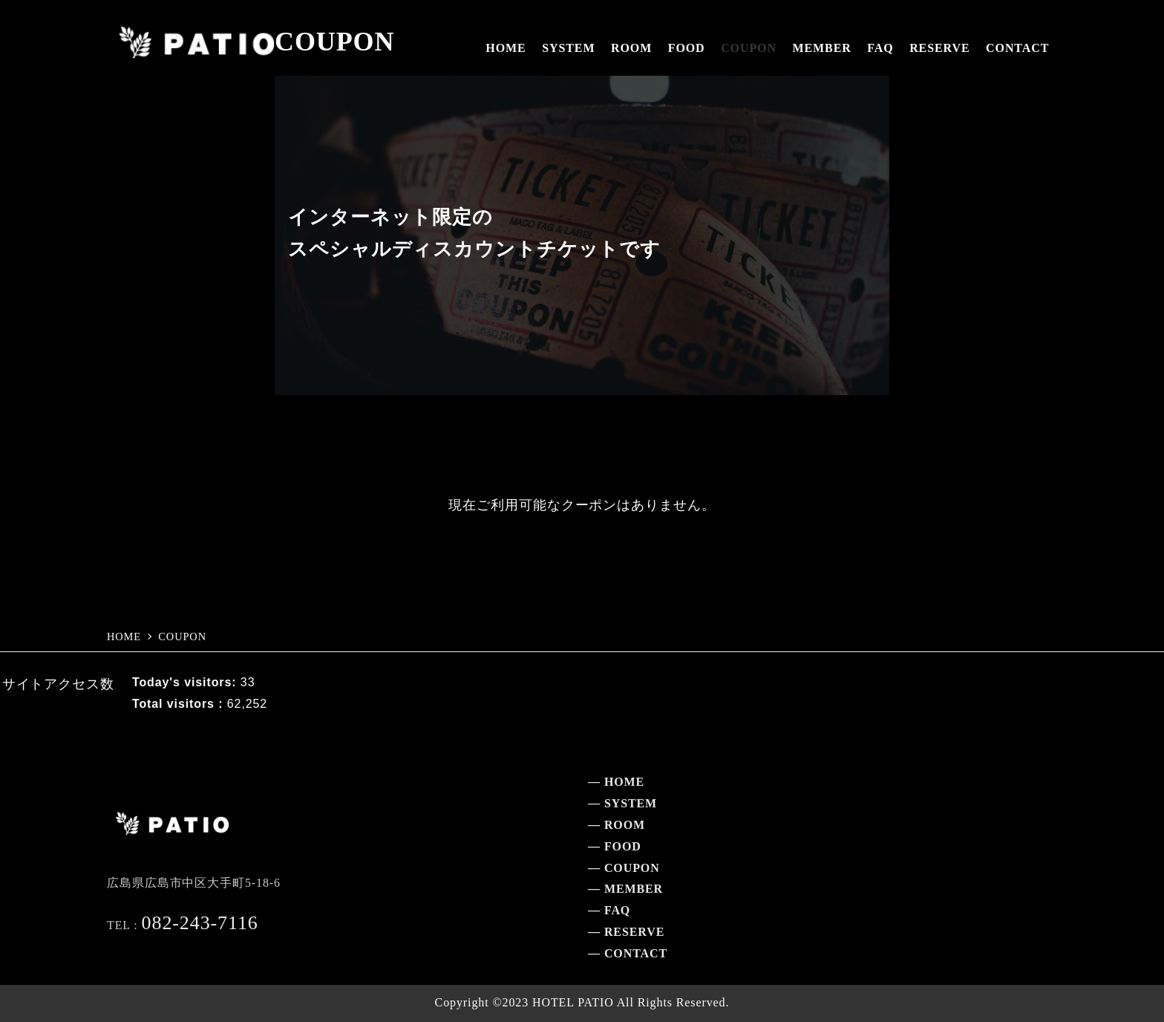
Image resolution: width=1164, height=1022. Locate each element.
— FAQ (609, 910)
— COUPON (624, 868)
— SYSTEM (622, 803)
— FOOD (614, 846)
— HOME (616, 781)
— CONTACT (627, 953)
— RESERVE (626, 931)
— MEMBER (625, 888)
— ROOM (616, 824)
